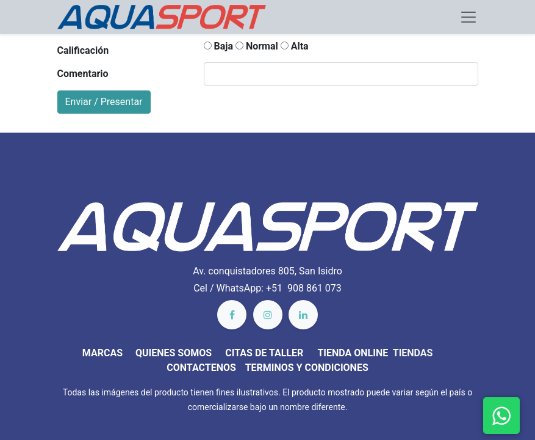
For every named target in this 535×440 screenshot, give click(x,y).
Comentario (83, 73)
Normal (256, 46)
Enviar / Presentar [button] (104, 102)
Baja (218, 46)
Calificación (83, 50)
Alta (295, 46)
